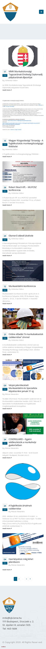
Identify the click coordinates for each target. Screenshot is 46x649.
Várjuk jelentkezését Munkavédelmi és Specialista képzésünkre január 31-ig (23, 388)
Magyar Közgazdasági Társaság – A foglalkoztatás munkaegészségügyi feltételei (26, 143)
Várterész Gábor (11, 80)
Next (30, 579)
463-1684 (12, 628)
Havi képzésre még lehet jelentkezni (21, 560)
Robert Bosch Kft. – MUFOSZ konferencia (23, 189)
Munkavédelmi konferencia (22, 286)
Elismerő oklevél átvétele (21, 235)
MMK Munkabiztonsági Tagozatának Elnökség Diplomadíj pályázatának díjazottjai (25, 74)
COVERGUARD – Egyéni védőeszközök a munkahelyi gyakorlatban (22, 442)
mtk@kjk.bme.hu (12, 617)
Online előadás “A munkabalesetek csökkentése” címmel (26, 336)
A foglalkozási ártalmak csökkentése (20, 507)
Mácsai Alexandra (11, 394)
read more (7, 90)
